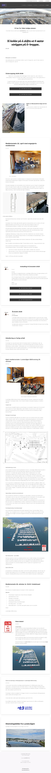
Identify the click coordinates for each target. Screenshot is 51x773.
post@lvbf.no (41, 0)
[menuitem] (20, 5)
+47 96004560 (47, 0)
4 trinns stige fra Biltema (7, 216)
